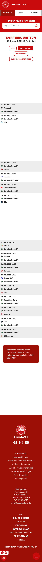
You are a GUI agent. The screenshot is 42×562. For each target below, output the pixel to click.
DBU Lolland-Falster (21, 533)
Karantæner (21, 54)
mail (22, 355)
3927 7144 (11, 358)
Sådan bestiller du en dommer (21, 461)
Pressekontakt (21, 453)
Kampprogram (25, 48)
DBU (21, 514)
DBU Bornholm (21, 518)
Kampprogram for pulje (21, 59)
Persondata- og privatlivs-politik (21, 547)
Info (13, 48)
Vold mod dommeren (21, 464)
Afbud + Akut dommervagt (21, 468)
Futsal (21, 540)
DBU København (21, 529)
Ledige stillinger (21, 457)
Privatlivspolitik (21, 475)
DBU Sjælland (21, 536)
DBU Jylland (21, 525)
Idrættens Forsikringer (21, 471)
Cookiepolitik (21, 479)
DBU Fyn (21, 522)
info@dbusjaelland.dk (21, 503)
